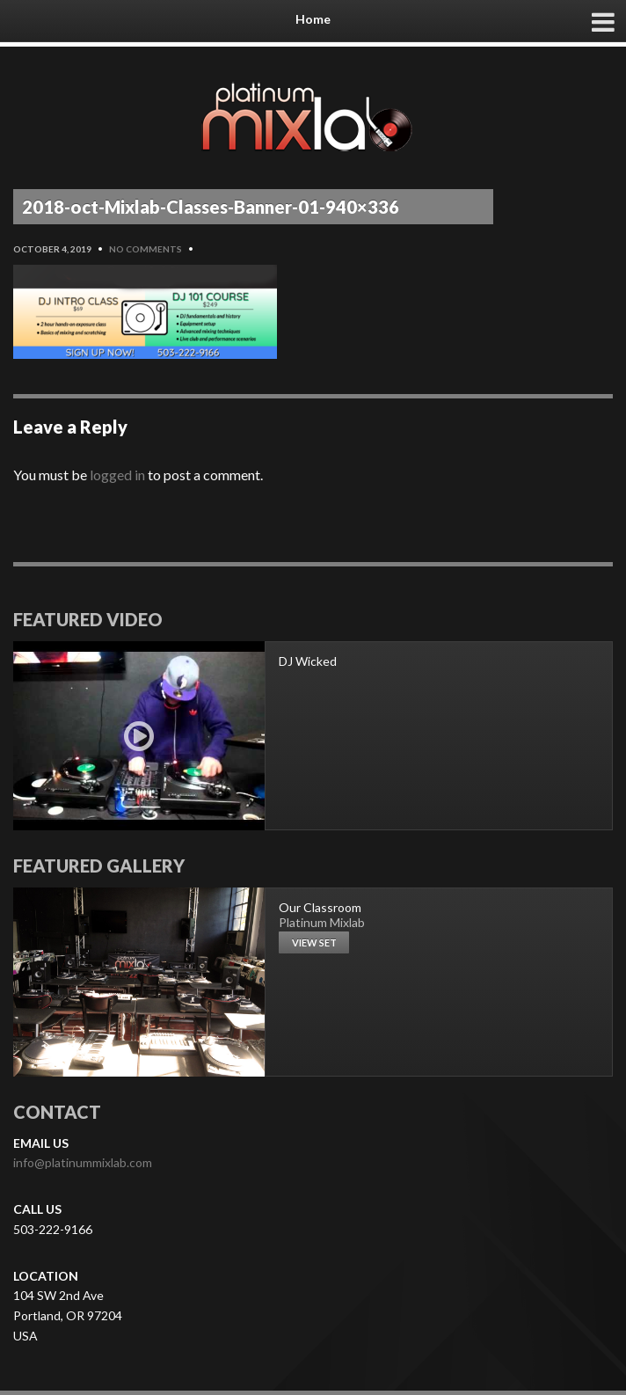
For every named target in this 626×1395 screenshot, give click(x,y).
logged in (117, 474)
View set (314, 942)
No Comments (145, 249)
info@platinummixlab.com (82, 1162)
